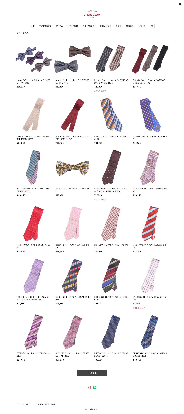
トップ (31, 26)
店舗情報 (130, 26)
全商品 (118, 26)
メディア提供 (73, 26)
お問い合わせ (105, 26)
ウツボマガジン (45, 26)
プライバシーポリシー (24, 404)
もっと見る (92, 373)
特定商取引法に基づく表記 (46, 404)
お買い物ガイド (89, 26)
